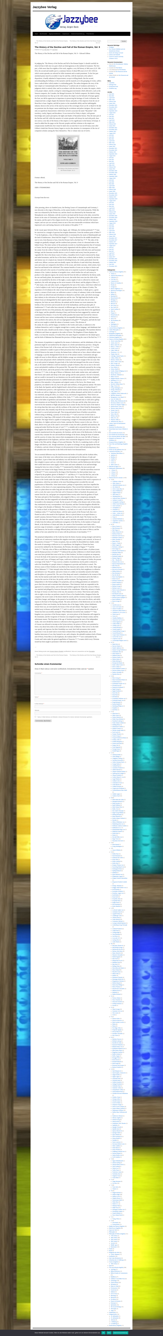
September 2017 (113, 243)
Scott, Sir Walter (115, 399)
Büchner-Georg (116, 586)
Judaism (113, 1292)
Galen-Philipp (115, 756)
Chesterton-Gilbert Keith (118, 610)
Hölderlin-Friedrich (117, 831)
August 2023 (112, 112)
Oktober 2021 (112, 152)
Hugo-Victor (115, 839)
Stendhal (114, 1140)
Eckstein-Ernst (116, 681)
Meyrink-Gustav (116, 971)
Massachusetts (114, 298)
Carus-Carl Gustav (117, 607)
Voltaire (114, 1189)
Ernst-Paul (115, 695)
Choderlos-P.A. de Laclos (118, 612)
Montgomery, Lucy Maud (117, 397)
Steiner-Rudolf (116, 1138)
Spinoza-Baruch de (117, 1131)
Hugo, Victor (114, 386)
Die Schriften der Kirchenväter (117, 434)
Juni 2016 (111, 264)
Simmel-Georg (116, 1119)
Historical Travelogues (116, 290)
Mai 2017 (111, 251)
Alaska (112, 273)
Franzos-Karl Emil (117, 743)
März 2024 (112, 99)
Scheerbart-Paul (116, 1078)
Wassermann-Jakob (117, 1200)
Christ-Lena (115, 614)
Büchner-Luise (116, 588)
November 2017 (113, 240)
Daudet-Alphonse (116, 648)
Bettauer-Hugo (116, 558)
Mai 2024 (111, 96)
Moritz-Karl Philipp (117, 985)
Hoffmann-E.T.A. (116, 827)
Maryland (113, 296)
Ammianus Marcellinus (116, 453)
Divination (113, 1284)
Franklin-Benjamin (117, 741)
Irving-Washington (117, 846)
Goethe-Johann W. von (118, 777)
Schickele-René (116, 1080)
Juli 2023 (111, 114)
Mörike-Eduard (116, 983)
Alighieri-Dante (116, 492)
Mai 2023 (111, 118)
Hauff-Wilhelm (116, 805)
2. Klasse (113, 472)
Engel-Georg (115, 689)
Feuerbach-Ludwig (117, 721)
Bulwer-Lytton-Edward (118, 590)
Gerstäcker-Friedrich (117, 767)
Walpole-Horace (116, 1198)
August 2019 (112, 200)
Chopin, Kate (114, 354)
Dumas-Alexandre (117, 672)
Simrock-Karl (115, 1121)
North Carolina (114, 309)
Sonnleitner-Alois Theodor (119, 1123)
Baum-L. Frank (116, 543)
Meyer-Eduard (116, 970)
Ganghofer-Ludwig (117, 758)
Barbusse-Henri (116, 534)
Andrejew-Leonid (116, 500)
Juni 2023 (111, 116)
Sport (110, 1265)
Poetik (110, 1248)
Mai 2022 (111, 139)
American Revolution (116, 275)
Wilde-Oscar (115, 1207)
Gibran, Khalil (114, 369)
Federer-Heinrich (116, 717)
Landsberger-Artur (117, 915)
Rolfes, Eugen (115, 1056)
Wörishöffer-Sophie (117, 1211)
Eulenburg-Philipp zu (117, 706)
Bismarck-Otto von (117, 562)
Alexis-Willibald (116, 490)
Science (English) (113, 1262)
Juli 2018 (111, 225)
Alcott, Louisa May (115, 341)
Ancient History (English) (56, 651)
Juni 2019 (111, 204)
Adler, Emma (115, 483)
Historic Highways (115, 288)
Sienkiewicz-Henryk (117, 1116)
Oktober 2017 (112, 242)
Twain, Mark (114, 412)
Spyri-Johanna (116, 1134)
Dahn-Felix (115, 644)
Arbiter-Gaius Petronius (118, 504)
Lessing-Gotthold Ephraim (119, 923)
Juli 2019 (111, 202)
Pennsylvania (114, 315)
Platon (114, 1026)
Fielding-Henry (116, 724)
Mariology (113, 1295)
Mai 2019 (111, 206)
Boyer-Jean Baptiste (117, 577)
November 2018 (113, 217)
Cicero (112, 462)
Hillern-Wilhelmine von (118, 822)
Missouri (113, 303)
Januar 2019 (112, 214)
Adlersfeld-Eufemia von (118, 485)
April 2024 (112, 97)
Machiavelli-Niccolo (117, 949)
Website (37, 710)
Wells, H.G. (114, 418)
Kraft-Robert (115, 895)
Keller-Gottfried (116, 861)
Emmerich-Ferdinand (117, 687)
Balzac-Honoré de (116, 532)
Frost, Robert (114, 367)
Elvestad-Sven (116, 685)
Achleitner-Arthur (116, 481)
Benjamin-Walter (116, 552)
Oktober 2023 (112, 109)
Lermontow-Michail (117, 921)
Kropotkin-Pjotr (116, 900)
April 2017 (112, 253)
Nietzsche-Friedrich (117, 1001)
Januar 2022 (112, 146)
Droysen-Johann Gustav (118, 670)
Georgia (113, 286)
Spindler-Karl (115, 1129)
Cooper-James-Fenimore (118, 635)
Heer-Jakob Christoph (117, 811)
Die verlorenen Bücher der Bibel (117, 436)
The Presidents (114, 320)
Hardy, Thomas (114, 373)
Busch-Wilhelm (116, 599)
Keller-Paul (115, 863)
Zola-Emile (115, 1222)
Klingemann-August (117, 876)
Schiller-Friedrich (116, 1082)
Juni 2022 (111, 137)
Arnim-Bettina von (117, 515)
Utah (112, 322)
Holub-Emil (115, 833)
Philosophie (112, 1232)
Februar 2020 (112, 189)
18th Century (114, 1237)
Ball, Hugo (115, 530)
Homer (114, 835)
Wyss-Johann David (117, 1215)
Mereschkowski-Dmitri (118, 968)
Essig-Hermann (116, 702)
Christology (114, 1280)
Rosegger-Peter (116, 1058)
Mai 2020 (111, 184)
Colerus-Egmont (116, 622)
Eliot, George (114, 363)
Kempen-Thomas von (117, 865)
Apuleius (113, 455)
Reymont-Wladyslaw (117, 1044)
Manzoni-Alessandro (117, 955)
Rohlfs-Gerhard (116, 1054)
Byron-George (116, 601)
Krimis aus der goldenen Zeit (116, 449)
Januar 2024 (112, 103)
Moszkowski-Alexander (118, 988)
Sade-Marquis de (116, 1071)
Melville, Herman (115, 395)
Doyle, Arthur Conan (116, 361)
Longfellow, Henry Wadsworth (118, 393)
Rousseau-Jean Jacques (118, 1065)
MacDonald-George (117, 947)
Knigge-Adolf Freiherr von (119, 887)
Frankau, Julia (115, 739)
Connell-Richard (116, 627)
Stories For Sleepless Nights (118, 404)
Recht (110, 1250)
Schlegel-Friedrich (117, 1084)
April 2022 (112, 141)
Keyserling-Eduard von (118, 867)
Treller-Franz (115, 1170)
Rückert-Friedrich (116, 1067)
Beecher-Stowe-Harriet (118, 550)
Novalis (114, 1005)
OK (103, 1333)
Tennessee (113, 316)
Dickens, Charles (115, 359)
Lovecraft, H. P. (116, 938)
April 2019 (112, 208)
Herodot (114, 820)
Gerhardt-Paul (115, 766)
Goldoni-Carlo (116, 781)
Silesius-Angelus (116, 1117)
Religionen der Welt (114, 1252)
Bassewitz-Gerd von (117, 535)
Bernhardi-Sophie (116, 556)
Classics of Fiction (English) (116, 339)
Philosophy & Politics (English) (117, 1234)
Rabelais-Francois (116, 1039)
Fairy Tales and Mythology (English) (118, 444)
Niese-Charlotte (116, 1000)
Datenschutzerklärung (77, 34)
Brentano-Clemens (117, 580)
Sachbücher (112, 1256)
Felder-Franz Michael (117, 719)
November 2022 (113, 129)
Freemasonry (114, 1288)
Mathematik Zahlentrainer (115, 468)
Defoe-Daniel (115, 653)
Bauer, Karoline (116, 539)
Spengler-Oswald (116, 1127)
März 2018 (112, 232)
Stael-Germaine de (117, 1136)
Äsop (113, 517)
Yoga (112, 1310)
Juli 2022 (111, 135)
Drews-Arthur (115, 666)
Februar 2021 (112, 167)
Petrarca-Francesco (117, 1020)
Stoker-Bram (115, 1147)
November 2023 (113, 107)
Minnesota (113, 301)
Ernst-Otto (115, 693)
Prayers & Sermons (115, 1301)
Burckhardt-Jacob (116, 593)
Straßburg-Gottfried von (118, 1151)
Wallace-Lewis (116, 1196)
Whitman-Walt (116, 1205)
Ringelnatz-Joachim (117, 1052)
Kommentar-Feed (113, 86)
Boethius (113, 457)
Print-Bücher (90, 34)
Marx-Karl (115, 958)
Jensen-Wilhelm (116, 850)
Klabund (114, 872)
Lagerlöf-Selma (116, 913)
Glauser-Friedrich (116, 775)
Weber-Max (115, 1202)
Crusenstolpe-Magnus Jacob (119, 640)
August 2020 (112, 178)
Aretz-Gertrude (116, 505)
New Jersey (114, 305)
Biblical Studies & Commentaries (119, 1273)
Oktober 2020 (112, 174)
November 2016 (113, 260)
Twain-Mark (115, 1177)
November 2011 (113, 266)
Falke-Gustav (115, 715)
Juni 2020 (111, 182)
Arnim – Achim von (117, 513)
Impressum (65, 34)
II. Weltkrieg (114, 1323)
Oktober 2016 (112, 262)
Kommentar (38, 673)
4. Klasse (113, 476)
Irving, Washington (115, 388)
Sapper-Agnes (115, 1076)
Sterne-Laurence (116, 1142)
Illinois (112, 292)
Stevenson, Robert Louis (117, 403)
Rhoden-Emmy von (117, 1046)
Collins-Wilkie (116, 623)
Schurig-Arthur (116, 1099)
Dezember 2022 (113, 127)
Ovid (113, 1015)
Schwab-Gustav (116, 1101)
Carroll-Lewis (115, 605)
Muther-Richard (116, 994)
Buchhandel (43, 34)
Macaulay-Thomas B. (117, 945)
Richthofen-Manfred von (118, 1048)
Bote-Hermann (116, 573)
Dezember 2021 (113, 148)
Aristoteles (115, 509)
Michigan (113, 300)
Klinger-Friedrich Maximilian (119, 878)
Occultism (113, 1299)
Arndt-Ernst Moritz (117, 511)
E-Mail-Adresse (39, 703)
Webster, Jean (114, 416)
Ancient (113, 1243)
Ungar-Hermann (116, 1181)
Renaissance (114, 1247)
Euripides (114, 708)
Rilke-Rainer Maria (117, 1050)
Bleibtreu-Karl (116, 567)
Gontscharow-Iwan (117, 782)
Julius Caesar (114, 464)
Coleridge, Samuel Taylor (117, 356)
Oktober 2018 (112, 219)
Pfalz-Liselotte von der (118, 1022)
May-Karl (114, 964)
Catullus (113, 459)
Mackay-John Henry (117, 951)
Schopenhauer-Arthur (117, 1089)
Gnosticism (113, 1290)
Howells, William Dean (116, 384)
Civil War (113, 279)
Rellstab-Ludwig (116, 1041)
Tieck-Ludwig (115, 1166)
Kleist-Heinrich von (117, 874)
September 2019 (113, 199)
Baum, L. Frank (115, 346)
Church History (114, 1282)
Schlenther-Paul (116, 1086)
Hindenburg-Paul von (117, 824)
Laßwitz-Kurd (115, 917)
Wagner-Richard (116, 1192)
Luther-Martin (115, 942)
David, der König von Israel (116, 53)
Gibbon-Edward (116, 769)
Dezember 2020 (113, 170)
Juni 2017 (111, 249)
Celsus (112, 461)
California (113, 277)
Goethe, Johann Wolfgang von (118, 371)
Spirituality (113, 1305)
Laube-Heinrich (116, 919)
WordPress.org (112, 88)
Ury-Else (114, 1183)
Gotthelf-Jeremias (116, 786)
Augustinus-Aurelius (117, 520)
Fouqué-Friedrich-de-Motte (119, 738)
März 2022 (112, 142)
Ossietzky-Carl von (117, 1011)
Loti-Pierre (115, 936)
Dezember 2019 (113, 193)
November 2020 (113, 172)
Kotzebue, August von (117, 893)
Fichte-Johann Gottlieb (118, 723)
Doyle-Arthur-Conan (117, 665)
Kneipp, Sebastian (115, 389)
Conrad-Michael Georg (118, 631)
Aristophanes (115, 507)
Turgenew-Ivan (116, 1175)
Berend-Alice (115, 554)
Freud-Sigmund (116, 747)
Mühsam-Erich (116, 990)
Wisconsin (113, 326)
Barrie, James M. (115, 345)
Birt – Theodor (116, 560)
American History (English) (116, 272)
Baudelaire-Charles (117, 537)
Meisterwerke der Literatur (116, 477)
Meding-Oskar (116, 966)
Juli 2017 (111, 247)
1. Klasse (113, 470)
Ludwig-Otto (115, 940)
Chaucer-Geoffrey (116, 608)
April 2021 (112, 163)
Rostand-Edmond (116, 1061)
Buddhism (113, 1277)
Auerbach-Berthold (117, 519)
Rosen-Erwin (115, 1059)
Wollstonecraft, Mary (116, 421)
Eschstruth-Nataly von (118, 700)
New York (113, 307)
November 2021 (113, 150)
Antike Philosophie (114, 330)
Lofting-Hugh (115, 932)
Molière (114, 975)
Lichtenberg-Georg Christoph (119, 925)
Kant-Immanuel (116, 855)
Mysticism (113, 1297)
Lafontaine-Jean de (117, 912)
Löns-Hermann (116, 934)
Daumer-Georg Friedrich (118, 650)
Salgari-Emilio (116, 1074)
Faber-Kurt (115, 713)
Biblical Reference (115, 1271)
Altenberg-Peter (116, 496)
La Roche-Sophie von (117, 910)
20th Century (114, 1241)
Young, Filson (115, 1219)
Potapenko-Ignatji (116, 1030)
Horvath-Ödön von (117, 837)
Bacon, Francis (116, 526)
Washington (114, 324)
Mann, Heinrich (116, 953)
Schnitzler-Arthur (116, 1088)
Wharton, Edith (114, 419)
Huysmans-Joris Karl (117, 840)
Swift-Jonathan (116, 1157)
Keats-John (115, 859)
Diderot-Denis (116, 659)
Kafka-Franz (115, 854)
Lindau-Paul (115, 930)
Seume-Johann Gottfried (118, 1108)
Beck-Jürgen (115, 549)
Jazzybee (54, 49)
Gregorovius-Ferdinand (118, 788)
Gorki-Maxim (115, 784)
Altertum (113, 1320)
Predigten (111, 47)
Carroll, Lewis (114, 348)
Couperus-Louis (116, 638)
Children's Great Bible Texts (118, 1278)
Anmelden (111, 82)
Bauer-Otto (115, 541)
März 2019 (112, 210)
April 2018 (112, 230)
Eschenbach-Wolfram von (118, 698)
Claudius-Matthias (117, 618)
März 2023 (112, 122)
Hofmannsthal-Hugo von (118, 829)
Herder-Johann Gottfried (118, 818)
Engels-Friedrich (116, 691)
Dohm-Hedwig (116, 661)
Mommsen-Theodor (117, 977)
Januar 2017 (112, 257)
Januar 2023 (112, 126)
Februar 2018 (112, 234)
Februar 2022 (112, 144)
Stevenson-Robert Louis (118, 1144)
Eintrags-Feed (112, 84)
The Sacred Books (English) (116, 1267)
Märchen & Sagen (113, 466)
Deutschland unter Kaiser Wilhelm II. (118, 429)
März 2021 (112, 165)
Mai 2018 (111, 228)
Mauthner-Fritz (116, 962)
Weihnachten (112, 1312)
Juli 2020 (111, 180)
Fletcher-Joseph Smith (117, 730)
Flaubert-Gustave (116, 728)
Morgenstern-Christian (118, 981)
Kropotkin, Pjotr (116, 899)
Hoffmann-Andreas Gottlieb (119, 826)
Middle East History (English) (116, 1226)
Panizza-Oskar (116, 1018)
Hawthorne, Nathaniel (116, 374)
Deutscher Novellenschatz (115, 427)
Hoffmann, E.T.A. (115, 380)
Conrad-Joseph (116, 629)
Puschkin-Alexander (117, 1033)
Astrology (113, 1269)
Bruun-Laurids (116, 584)
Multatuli (114, 992)
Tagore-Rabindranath (117, 1161)
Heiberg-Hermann (116, 814)
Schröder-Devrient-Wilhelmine (120, 1093)
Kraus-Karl (115, 897)
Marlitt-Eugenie (116, 957)
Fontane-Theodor (116, 734)
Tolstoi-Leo (115, 1168)
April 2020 (112, 185)
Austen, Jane (114, 343)
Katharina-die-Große (117, 857)
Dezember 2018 (113, 215)
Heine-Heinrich (116, 816)
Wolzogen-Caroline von (118, 1209)
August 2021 (112, 155)
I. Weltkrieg (114, 1321)
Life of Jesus (114, 1293)
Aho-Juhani (115, 487)
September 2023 (113, 111)
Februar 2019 (112, 212)
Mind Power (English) (114, 1228)
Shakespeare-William (117, 1110)
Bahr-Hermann (116, 528)
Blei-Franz (115, 565)
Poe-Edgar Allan (116, 1028)
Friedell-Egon (115, 751)
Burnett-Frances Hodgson (118, 597)
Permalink (91, 651)
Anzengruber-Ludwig (117, 502)
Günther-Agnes (116, 794)
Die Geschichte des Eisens (115, 432)
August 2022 (112, 133)
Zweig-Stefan (115, 1224)
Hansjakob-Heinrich (117, 801)
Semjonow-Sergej (116, 1104)
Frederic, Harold (115, 365)
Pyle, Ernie (115, 1035)
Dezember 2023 (113, 105)
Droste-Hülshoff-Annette (118, 668)
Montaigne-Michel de (117, 979)
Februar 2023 (112, 124)
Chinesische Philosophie (115, 335)
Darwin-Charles (116, 646)
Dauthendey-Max (116, 651)
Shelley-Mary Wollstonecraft (119, 1112)
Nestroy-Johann (116, 998)
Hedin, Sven (114, 376)
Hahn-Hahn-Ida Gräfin (118, 799)
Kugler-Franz (115, 902)
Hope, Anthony (114, 382)
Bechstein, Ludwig (117, 547)
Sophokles (115, 1125)
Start (36, 34)
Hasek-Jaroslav (116, 803)
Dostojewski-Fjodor (117, 663)
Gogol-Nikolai (116, 779)
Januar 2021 (112, 169)
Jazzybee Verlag (45, 7)
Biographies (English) (114, 333)
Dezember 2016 (113, 258)
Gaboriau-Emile (116, 754)
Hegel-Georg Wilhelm (117, 812)
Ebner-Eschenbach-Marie (118, 680)
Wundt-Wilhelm (116, 1213)
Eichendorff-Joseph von (118, 683)
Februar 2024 (112, 101)
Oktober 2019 (112, 197)
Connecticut (114, 281)
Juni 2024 (111, 94)
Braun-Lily (115, 578)
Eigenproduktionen (54, 34)
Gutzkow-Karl (116, 796)
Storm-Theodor (116, 1149)
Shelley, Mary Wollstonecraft (118, 401)
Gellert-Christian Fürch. (118, 762)
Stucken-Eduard (116, 1153)
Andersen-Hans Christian (118, 498)
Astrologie (111, 331)
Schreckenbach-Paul (117, 1091)
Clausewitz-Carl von (117, 620)
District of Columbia (116, 283)
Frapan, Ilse (115, 745)
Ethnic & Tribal (115, 1286)
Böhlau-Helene (116, 571)
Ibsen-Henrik (115, 844)
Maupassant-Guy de (117, 960)
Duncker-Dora (116, 674)
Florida (112, 285)
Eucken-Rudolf (116, 704)
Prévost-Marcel (116, 1031)
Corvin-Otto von (116, 636)
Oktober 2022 (112, 131)
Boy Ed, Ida (115, 575)
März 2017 (112, 255)
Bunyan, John (115, 592)
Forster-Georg (115, 736)
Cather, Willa (114, 350)
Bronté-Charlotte (116, 582)
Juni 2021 (111, 159)
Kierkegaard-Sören (117, 869)
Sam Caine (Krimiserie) (115, 1258)
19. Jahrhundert (115, 1318)
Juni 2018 (111, 227)
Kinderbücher (112, 447)
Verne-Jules (115, 1187)
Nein (109, 1333)
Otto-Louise (115, 1013)
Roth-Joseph (115, 1063)
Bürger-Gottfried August (118, 595)
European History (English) (116, 442)
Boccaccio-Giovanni (117, 569)
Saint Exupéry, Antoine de (118, 1073)
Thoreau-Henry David (117, 1164)
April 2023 (112, 120)
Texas (112, 318)
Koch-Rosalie (115, 889)
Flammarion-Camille (117, 726)
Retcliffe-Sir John (116, 1043)
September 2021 (113, 154)
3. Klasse (113, 474)
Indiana (112, 294)
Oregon (112, 313)
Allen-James (115, 494)
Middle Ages (114, 1245)
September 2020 (113, 176)
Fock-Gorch (115, 732)
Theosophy (113, 1308)
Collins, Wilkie (114, 358)
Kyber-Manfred (116, 906)
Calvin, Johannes (115, 1254)
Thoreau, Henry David (116, 408)
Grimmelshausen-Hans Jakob (119, 790)
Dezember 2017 (113, 238)
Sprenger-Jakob (116, 1132)
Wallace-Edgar (116, 1194)
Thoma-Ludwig (116, 1162)
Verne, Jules (114, 414)
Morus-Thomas (116, 986)
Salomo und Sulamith (114, 54)
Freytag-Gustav (116, 749)
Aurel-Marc (115, 522)
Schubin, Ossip (116, 1097)
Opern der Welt (113, 1230)
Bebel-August (115, 545)
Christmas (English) (114, 337)
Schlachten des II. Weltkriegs (116, 1260)
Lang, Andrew (114, 391)
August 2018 (112, 223)
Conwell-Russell (116, 633)
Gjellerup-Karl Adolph (118, 773)
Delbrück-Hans (116, 655)
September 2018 (113, 221)
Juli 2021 (111, 157)
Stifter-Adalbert (116, 1146)
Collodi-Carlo (115, 625)
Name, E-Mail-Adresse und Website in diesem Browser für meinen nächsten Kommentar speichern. (65, 717)
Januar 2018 (112, 236)
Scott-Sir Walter (116, 1103)
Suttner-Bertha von (117, 1155)
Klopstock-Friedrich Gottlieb (119, 882)
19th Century (114, 1239)
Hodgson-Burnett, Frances (117, 378)
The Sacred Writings (116, 1307)
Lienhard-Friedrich (117, 928)
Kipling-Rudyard (116, 870)
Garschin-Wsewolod (117, 760)
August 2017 (112, 245)
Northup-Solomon (116, 1003)
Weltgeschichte (113, 1314)
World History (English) (115, 1325)
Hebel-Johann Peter (117, 807)
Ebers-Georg (115, 678)
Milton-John (115, 973)
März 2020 (112, 187)
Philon (114, 1024)
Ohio (112, 311)
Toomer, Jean (114, 410)
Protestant (113, 1303)
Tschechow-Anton (117, 1172)
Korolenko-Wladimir (117, 891)
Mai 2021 (111, 161)
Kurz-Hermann (116, 904)
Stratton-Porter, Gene (116, 406)
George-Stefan (116, 764)
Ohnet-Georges (116, 1009)
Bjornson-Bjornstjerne (117, 563)
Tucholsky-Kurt (116, 1174)
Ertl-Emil (114, 696)
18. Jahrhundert (115, 1316)
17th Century (114, 1235)
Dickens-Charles (116, 657)
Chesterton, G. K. (115, 352)
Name (37, 697)
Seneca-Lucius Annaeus (118, 1106)
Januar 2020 (112, 191)
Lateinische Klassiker (114, 451)
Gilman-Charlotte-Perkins (118, 771)
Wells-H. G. (115, 1204)
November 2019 (113, 195)
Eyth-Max (114, 709)
